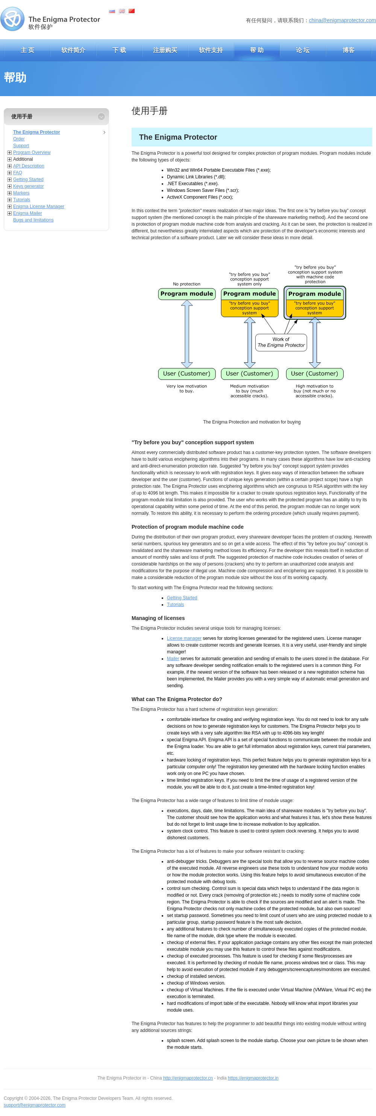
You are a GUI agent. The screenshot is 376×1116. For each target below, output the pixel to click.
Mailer (173, 658)
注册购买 (165, 50)
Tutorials (21, 199)
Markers (21, 193)
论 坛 (302, 50)
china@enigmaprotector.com (342, 20)
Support (21, 145)
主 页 (27, 50)
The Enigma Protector (36, 132)
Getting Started (28, 179)
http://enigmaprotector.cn (188, 1078)
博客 (349, 50)
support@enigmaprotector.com (34, 1105)
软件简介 (73, 50)
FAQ (17, 172)
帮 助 (257, 50)
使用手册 (21, 116)
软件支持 (211, 50)
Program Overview (31, 152)
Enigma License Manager (38, 206)
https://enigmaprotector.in (253, 1078)
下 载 (119, 50)
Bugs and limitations (33, 220)
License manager (184, 638)
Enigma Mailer (27, 213)
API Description (28, 166)
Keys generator (28, 186)
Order (19, 139)
